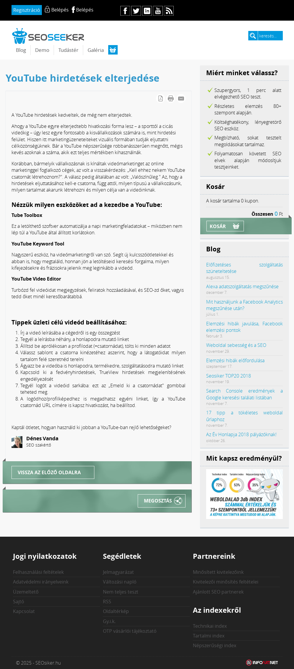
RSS (107, 601)
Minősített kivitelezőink (218, 572)
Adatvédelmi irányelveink (40, 582)
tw (136, 11)
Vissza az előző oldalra (49, 472)
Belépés (84, 9)
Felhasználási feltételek (38, 572)
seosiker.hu (48, 36)
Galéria (96, 50)
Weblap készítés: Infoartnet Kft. (262, 663)
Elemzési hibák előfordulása (235, 360)
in (147, 11)
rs (169, 11)
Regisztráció (26, 10)
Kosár (218, 226)
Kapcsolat (24, 611)
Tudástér (68, 50)
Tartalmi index (208, 635)
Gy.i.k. (109, 621)
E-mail (181, 98)
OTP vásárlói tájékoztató (130, 631)
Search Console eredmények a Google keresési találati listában (244, 394)
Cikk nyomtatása (170, 98)
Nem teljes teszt (120, 592)
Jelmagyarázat (118, 572)
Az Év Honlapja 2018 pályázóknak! (241, 434)
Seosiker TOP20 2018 (228, 376)
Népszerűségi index (214, 645)
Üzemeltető (26, 592)
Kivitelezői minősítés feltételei (225, 582)
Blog (21, 50)
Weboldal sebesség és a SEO (236, 345)
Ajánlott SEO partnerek (218, 592)
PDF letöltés (160, 98)
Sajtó (18, 601)
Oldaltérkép (116, 611)
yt (158, 11)
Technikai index (210, 626)
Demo (42, 50)
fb (125, 11)
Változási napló (120, 582)
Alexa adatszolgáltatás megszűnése (242, 286)
